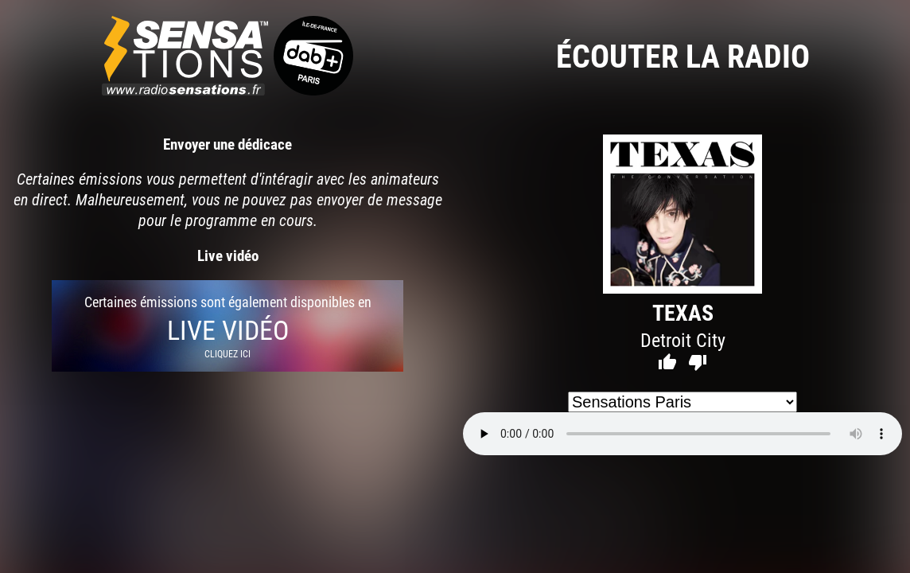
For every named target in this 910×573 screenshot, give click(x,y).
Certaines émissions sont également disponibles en (227, 326)
